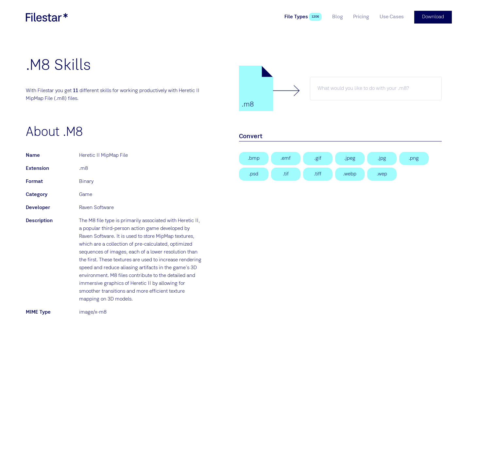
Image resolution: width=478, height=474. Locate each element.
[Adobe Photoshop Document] (253, 173)
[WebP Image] (350, 173)
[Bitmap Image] (253, 158)
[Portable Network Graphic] (414, 158)
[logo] (47, 17)
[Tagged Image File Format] (318, 173)
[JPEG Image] (350, 158)
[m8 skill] (375, 88)
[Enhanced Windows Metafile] (285, 158)
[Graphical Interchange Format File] (318, 158)
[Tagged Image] (285, 173)
